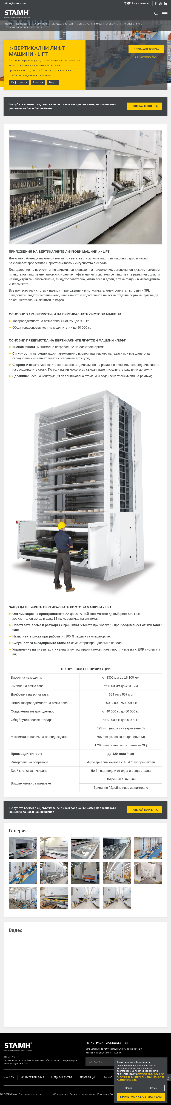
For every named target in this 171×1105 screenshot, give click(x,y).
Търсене (156, 14)
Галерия (38, 82)
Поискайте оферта (146, 49)
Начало (8, 24)
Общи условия (60, 1094)
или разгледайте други (146, 57)
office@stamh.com (15, 3)
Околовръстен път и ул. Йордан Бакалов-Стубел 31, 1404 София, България (40, 1060)
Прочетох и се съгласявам (141, 1096)
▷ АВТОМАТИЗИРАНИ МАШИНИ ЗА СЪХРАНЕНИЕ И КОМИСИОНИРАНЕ (109, 24)
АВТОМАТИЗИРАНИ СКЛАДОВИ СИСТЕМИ (53, 24)
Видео (52, 82)
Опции (128, 1088)
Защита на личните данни (82, 1094)
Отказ (153, 1088)
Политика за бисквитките (109, 1094)
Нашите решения (22, 24)
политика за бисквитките (130, 1077)
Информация (19, 82)
